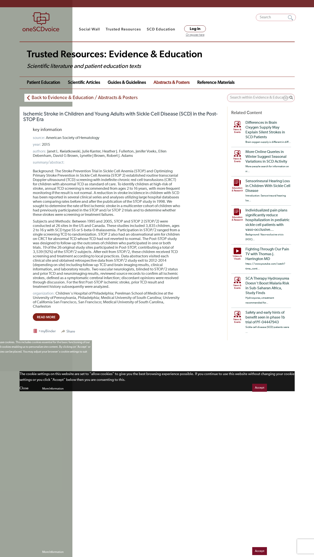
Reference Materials (215, 82)
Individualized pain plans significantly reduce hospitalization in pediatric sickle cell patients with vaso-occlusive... (267, 220)
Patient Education (43, 82)
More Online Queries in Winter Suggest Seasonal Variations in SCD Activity (266, 157)
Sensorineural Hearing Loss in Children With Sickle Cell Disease (267, 186)
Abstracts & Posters (171, 82)
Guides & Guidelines (127, 82)
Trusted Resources (123, 29)
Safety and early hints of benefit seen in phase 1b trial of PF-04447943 (265, 317)
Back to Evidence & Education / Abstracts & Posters (85, 97)
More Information (52, 388)
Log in (195, 29)
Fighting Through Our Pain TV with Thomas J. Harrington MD (267, 254)
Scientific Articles (84, 82)
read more (46, 317)
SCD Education (161, 29)
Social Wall (89, 29)
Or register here (195, 35)
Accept (259, 387)
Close (24, 388)
